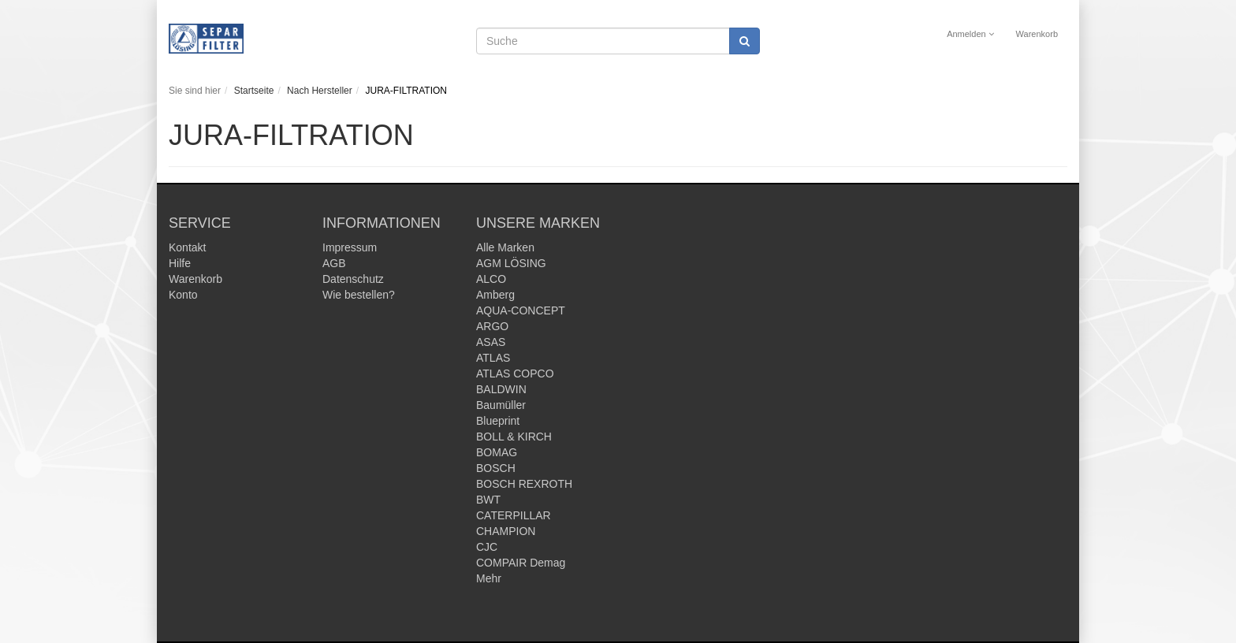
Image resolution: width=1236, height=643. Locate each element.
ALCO (491, 279)
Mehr (488, 578)
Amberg (495, 294)
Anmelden (970, 34)
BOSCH (496, 468)
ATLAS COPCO (515, 373)
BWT (488, 499)
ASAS (490, 342)
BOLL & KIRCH (514, 436)
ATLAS (493, 357)
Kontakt (187, 247)
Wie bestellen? (358, 294)
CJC (486, 547)
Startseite (254, 90)
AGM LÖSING (511, 263)
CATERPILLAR (513, 515)
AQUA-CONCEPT (520, 310)
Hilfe (180, 263)
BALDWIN (501, 389)
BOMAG (496, 452)
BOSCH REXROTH (524, 484)
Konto (183, 294)
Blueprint (497, 420)
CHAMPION (505, 531)
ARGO (492, 326)
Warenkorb (1037, 34)
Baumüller (501, 405)
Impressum (349, 247)
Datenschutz (353, 279)
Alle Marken (505, 247)
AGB (334, 263)
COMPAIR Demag (520, 562)
